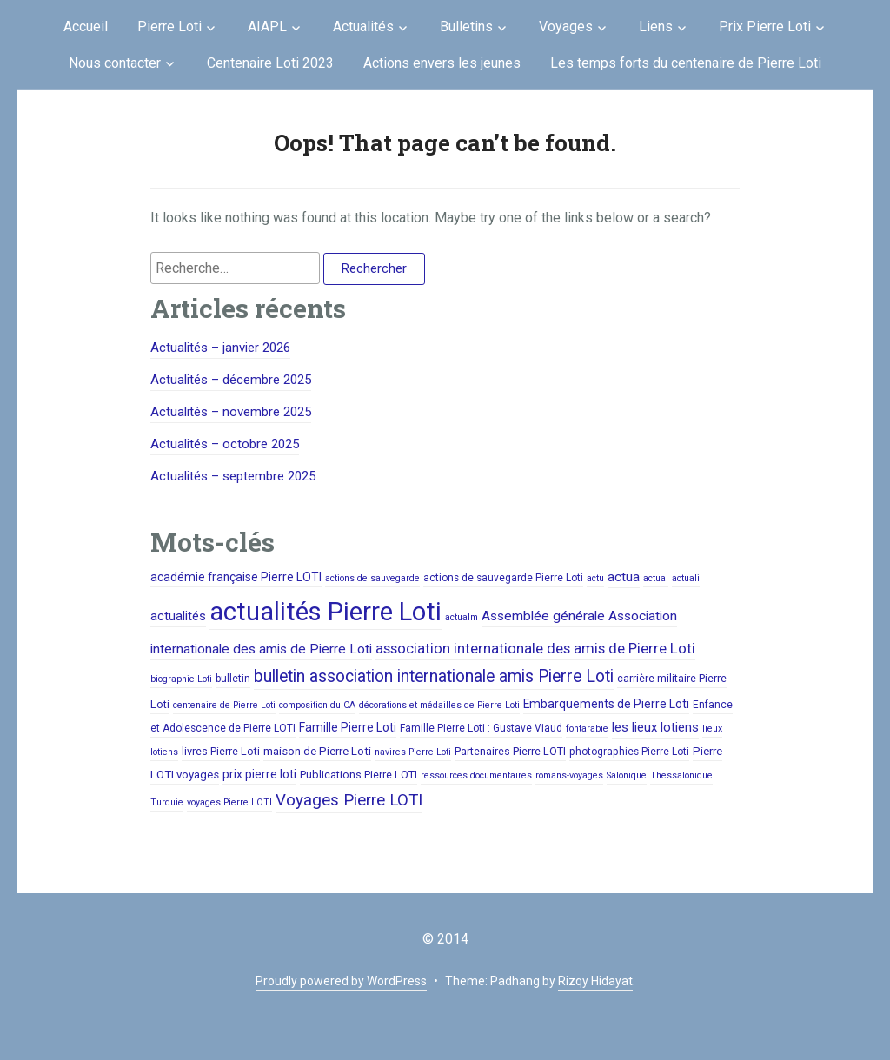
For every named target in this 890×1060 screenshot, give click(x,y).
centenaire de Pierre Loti (224, 705)
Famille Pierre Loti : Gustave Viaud (481, 728)
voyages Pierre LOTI (229, 802)
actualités (178, 616)
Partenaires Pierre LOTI (510, 751)
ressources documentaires (476, 775)
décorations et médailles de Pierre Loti (439, 705)
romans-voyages (569, 775)
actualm (461, 617)
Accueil (85, 26)
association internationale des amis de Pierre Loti (535, 648)
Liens (656, 26)
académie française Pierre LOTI (236, 577)
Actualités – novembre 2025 (230, 412)
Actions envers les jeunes (442, 63)
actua (624, 577)
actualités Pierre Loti (325, 611)
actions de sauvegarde (372, 578)
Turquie (166, 802)
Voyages (566, 26)
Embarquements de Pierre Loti (606, 704)
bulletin (233, 678)
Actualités (363, 26)
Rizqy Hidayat (595, 981)
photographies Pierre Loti (629, 751)
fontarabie (587, 728)
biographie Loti (181, 679)
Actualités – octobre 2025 (224, 444)
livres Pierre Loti (221, 751)
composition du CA (317, 705)
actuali (686, 578)
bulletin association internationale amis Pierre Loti (434, 676)
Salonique (627, 775)
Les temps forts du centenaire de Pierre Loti (685, 63)
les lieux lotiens (655, 727)
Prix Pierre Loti (765, 26)
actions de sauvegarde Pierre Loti (503, 578)
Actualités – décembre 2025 (230, 380)
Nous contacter (115, 63)
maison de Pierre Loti (317, 751)
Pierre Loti (169, 26)
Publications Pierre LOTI (358, 774)
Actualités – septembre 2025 (232, 476)
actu (595, 578)
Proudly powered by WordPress (341, 981)
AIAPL (267, 26)
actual (655, 578)
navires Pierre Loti (413, 752)
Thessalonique (681, 775)
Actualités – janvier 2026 (220, 347)
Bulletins (466, 26)
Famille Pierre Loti (347, 727)
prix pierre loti (259, 774)
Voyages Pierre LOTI (349, 800)
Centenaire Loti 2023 (270, 63)
